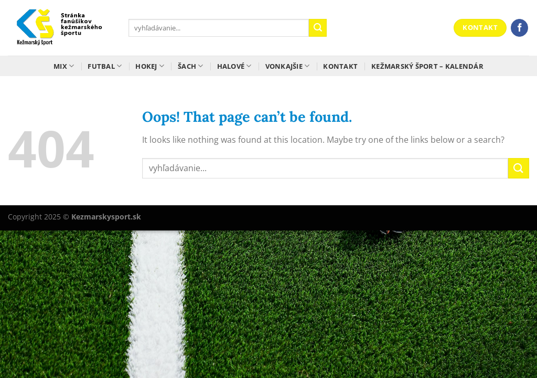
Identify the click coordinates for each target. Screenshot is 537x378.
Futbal (105, 66)
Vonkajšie (287, 66)
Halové (234, 66)
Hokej (149, 66)
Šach (190, 66)
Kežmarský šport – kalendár (427, 66)
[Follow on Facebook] (519, 28)
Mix (63, 66)
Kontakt (340, 66)
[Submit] (318, 28)
